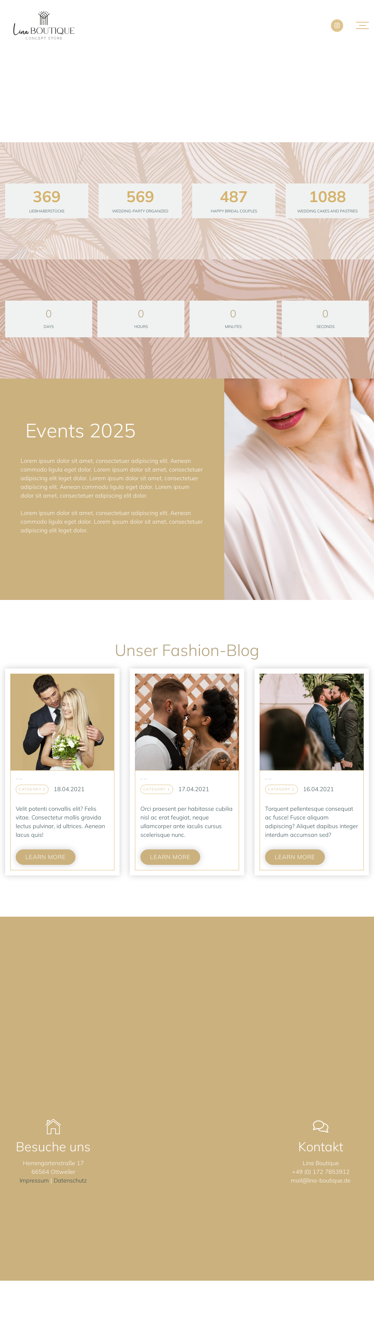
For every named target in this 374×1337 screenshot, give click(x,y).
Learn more (45, 857)
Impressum (34, 1180)
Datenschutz (70, 1180)
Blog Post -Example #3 (19, 779)
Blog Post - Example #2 (143, 779)
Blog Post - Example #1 (268, 779)
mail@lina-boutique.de (321, 1180)
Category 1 (156, 789)
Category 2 (32, 789)
